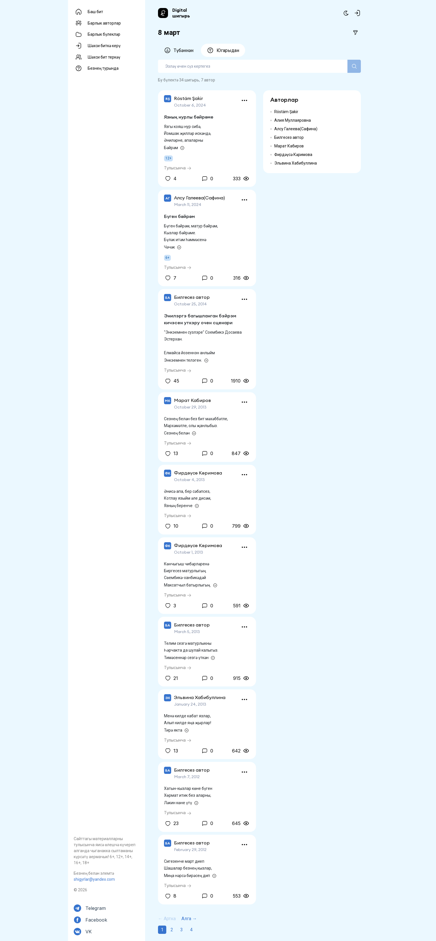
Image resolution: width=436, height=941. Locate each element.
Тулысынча (177, 167)
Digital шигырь (181, 13)
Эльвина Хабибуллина (295, 163)
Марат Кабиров (289, 146)
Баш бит (95, 11)
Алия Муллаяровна (292, 120)
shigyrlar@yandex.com (94, 879)
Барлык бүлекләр (104, 34)
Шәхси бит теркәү (104, 57)
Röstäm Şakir (286, 111)
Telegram (95, 908)
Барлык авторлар (104, 23)
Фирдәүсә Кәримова (293, 154)
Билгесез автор (289, 137)
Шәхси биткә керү (104, 45)
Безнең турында (103, 68)
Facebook (96, 920)
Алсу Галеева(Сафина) (295, 129)
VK (88, 931)
